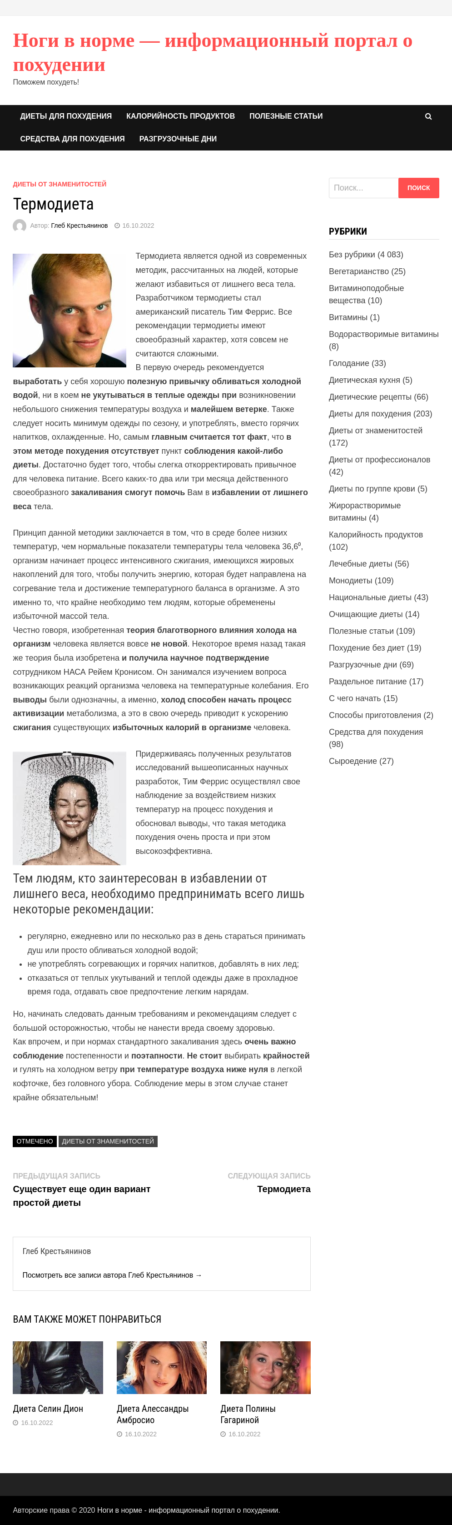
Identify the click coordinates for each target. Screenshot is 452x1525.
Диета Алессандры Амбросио (153, 1414)
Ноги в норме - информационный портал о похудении (187, 1510)
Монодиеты (351, 580)
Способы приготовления (375, 715)
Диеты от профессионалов (380, 459)
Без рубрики (352, 254)
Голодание (349, 363)
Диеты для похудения (66, 116)
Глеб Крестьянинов (79, 225)
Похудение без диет (367, 647)
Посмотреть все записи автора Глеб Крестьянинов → (112, 1275)
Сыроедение (353, 761)
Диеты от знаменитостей (59, 184)
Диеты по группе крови (372, 488)
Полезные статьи (286, 116)
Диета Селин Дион (48, 1408)
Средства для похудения (72, 139)
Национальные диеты (370, 597)
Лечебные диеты (360, 563)
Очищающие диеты (366, 614)
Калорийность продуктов (180, 116)
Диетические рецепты (370, 396)
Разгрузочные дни (178, 139)
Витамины (348, 317)
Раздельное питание (368, 681)
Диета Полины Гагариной (248, 1414)
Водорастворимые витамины (384, 334)
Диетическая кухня (364, 380)
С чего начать (355, 698)
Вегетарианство (359, 271)
